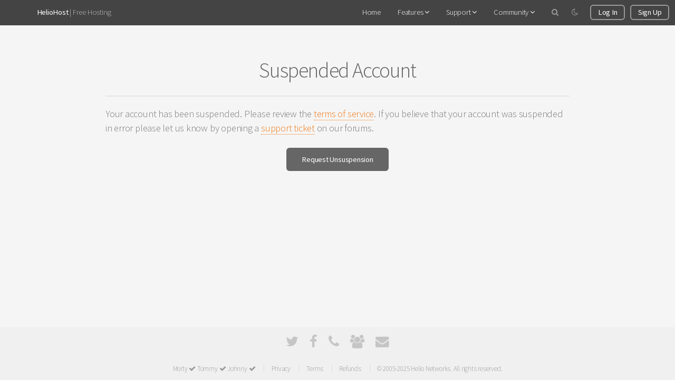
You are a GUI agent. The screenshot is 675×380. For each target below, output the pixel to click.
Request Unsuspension (337, 159)
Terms (314, 368)
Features (413, 12)
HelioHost (53, 12)
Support (461, 12)
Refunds (350, 368)
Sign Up (649, 12)
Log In (608, 12)
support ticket (288, 128)
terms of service (344, 114)
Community (514, 12)
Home (371, 12)
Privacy (281, 368)
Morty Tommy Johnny (214, 368)
